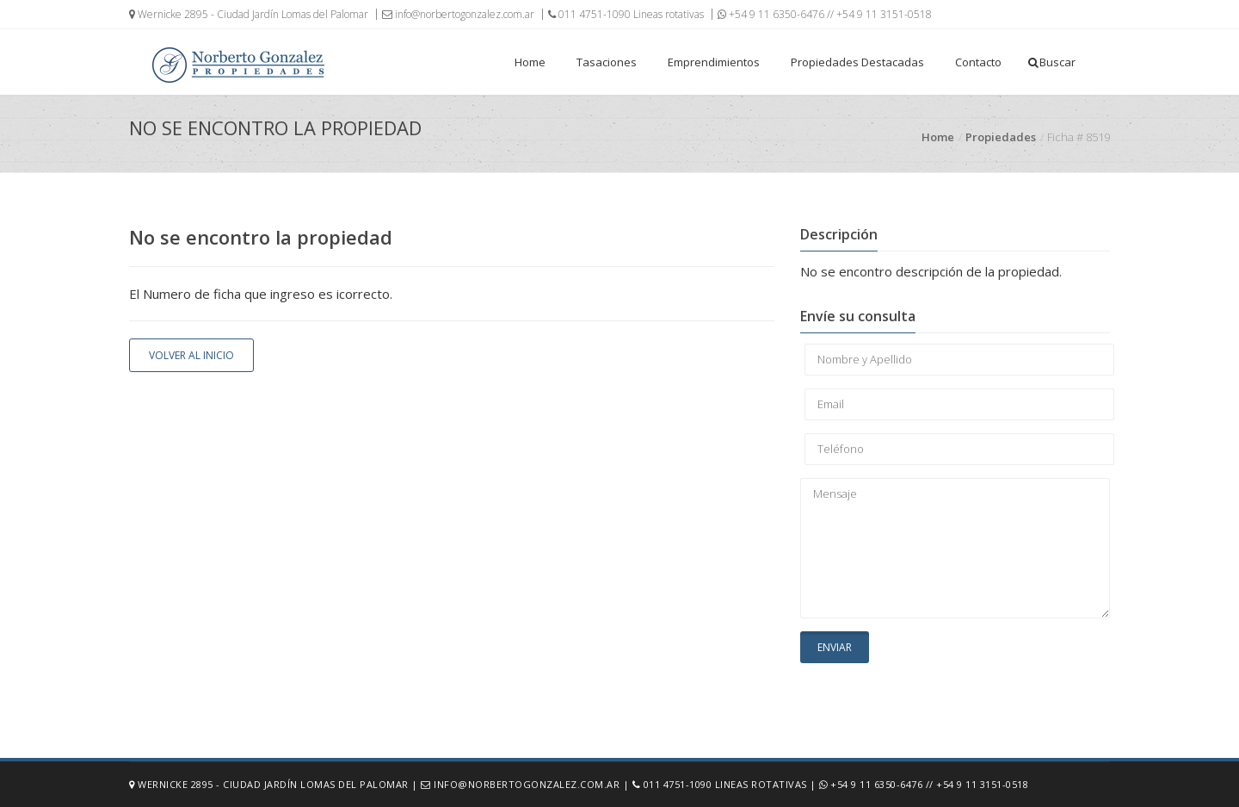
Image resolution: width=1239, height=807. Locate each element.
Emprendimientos (714, 62)
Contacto (978, 62)
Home (530, 62)
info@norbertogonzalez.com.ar (458, 14)
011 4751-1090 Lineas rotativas (626, 14)
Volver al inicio (191, 355)
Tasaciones (606, 62)
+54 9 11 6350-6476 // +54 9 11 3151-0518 (825, 14)
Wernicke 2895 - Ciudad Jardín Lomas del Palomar (248, 14)
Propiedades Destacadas (857, 62)
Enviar (834, 647)
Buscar (1052, 62)
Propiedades (1000, 137)
